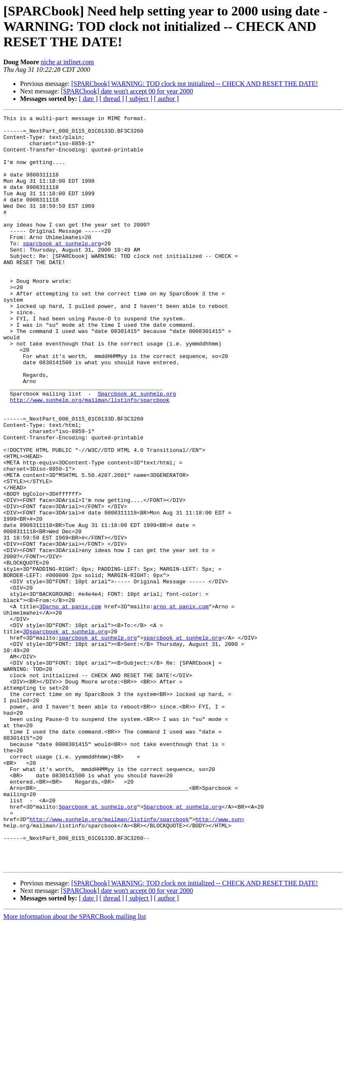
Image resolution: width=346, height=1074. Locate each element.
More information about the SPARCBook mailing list (74, 1066)
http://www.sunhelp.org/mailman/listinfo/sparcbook (89, 457)
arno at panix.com (181, 705)
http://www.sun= (219, 960)
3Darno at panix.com (70, 705)
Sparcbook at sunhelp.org (137, 450)
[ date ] (88, 98)
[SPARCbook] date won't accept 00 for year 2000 (127, 91)
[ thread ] (111, 98)
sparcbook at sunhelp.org (62, 269)
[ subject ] (139, 98)
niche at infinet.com (67, 62)
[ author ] (166, 98)
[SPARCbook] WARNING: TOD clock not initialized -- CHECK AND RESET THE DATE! (194, 83)
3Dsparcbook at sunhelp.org (65, 735)
